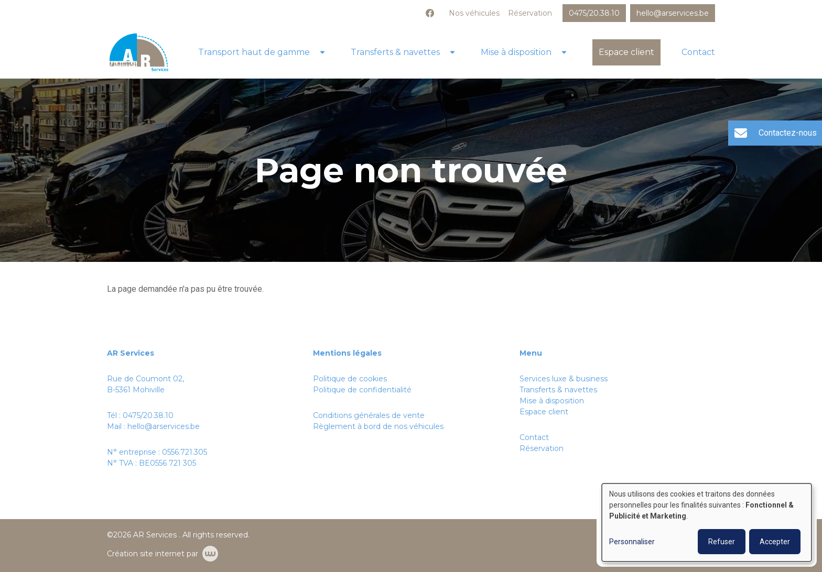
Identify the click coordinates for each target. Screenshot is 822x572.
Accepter (775, 541)
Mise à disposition (516, 52)
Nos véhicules (474, 13)
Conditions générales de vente (369, 415)
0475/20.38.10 (148, 415)
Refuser (721, 541)
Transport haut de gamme (254, 52)
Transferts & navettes (395, 52)
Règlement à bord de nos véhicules (378, 426)
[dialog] (707, 522)
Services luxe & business (564, 378)
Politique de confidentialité (362, 389)
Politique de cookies (350, 378)
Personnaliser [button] (632, 541)
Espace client (626, 52)
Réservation (530, 13)
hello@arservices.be (163, 426)
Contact (698, 52)
